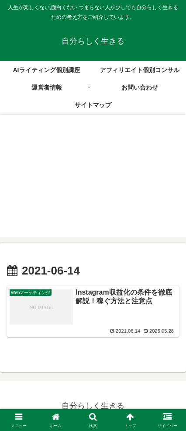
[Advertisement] (93, 180)
